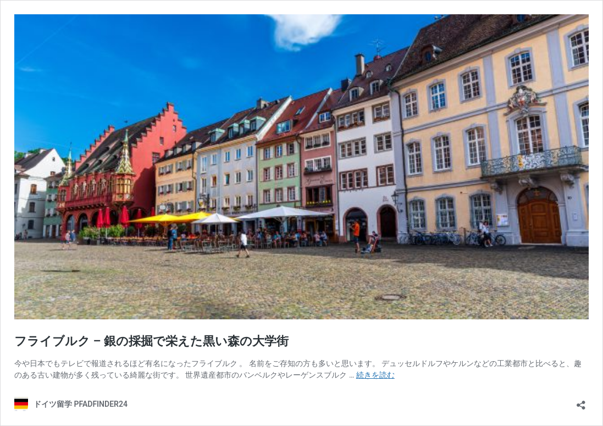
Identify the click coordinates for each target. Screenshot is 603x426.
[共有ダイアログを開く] (581, 401)
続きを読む (375, 374)
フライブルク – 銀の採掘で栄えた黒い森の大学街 (151, 341)
